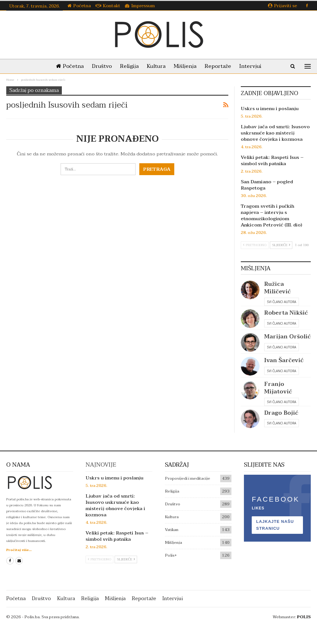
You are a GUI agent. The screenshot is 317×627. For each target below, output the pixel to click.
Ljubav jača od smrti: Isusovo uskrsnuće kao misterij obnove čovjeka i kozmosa (275, 133)
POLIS (304, 617)
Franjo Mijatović (278, 387)
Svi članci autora (281, 302)
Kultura (156, 66)
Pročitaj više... (19, 550)
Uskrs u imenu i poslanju (270, 108)
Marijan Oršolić (287, 336)
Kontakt (108, 5)
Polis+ (171, 555)
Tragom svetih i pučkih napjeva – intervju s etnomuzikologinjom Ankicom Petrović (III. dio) (271, 215)
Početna (79, 5)
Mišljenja (186, 66)
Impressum (140, 5)
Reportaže (220, 66)
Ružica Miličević (277, 287)
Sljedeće (281, 245)
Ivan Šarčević (284, 360)
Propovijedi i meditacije (187, 478)
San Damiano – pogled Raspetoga (267, 185)
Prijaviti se (282, 5)
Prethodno (254, 245)
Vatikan (171, 529)
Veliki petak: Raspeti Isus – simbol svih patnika (272, 160)
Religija (128, 66)
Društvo (99, 66)
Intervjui (254, 66)
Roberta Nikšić (286, 313)
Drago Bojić (281, 413)
